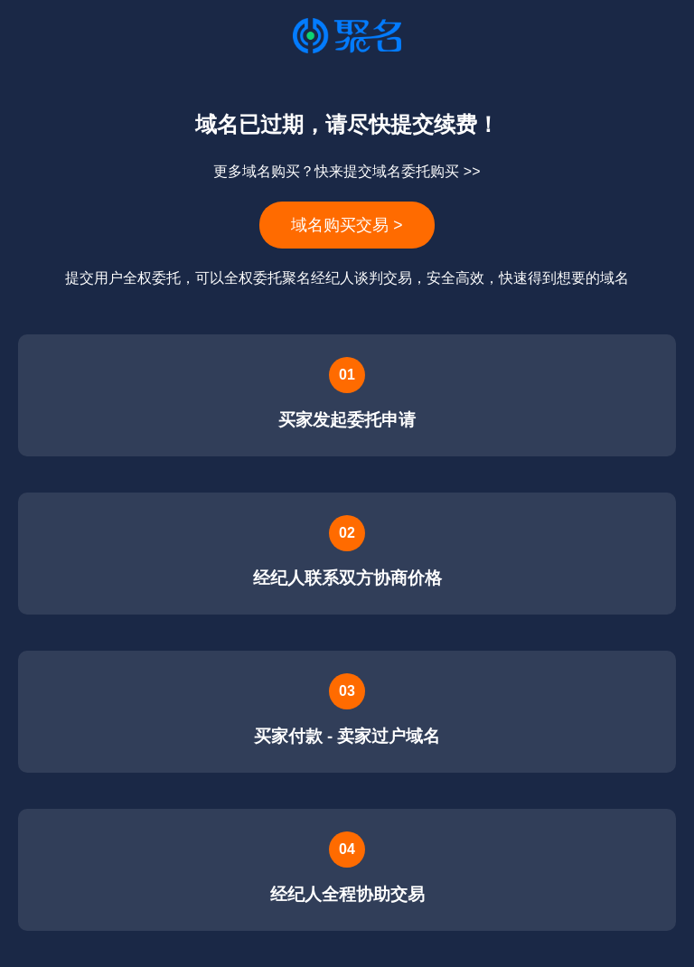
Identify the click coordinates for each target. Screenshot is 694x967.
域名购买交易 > (346, 225)
